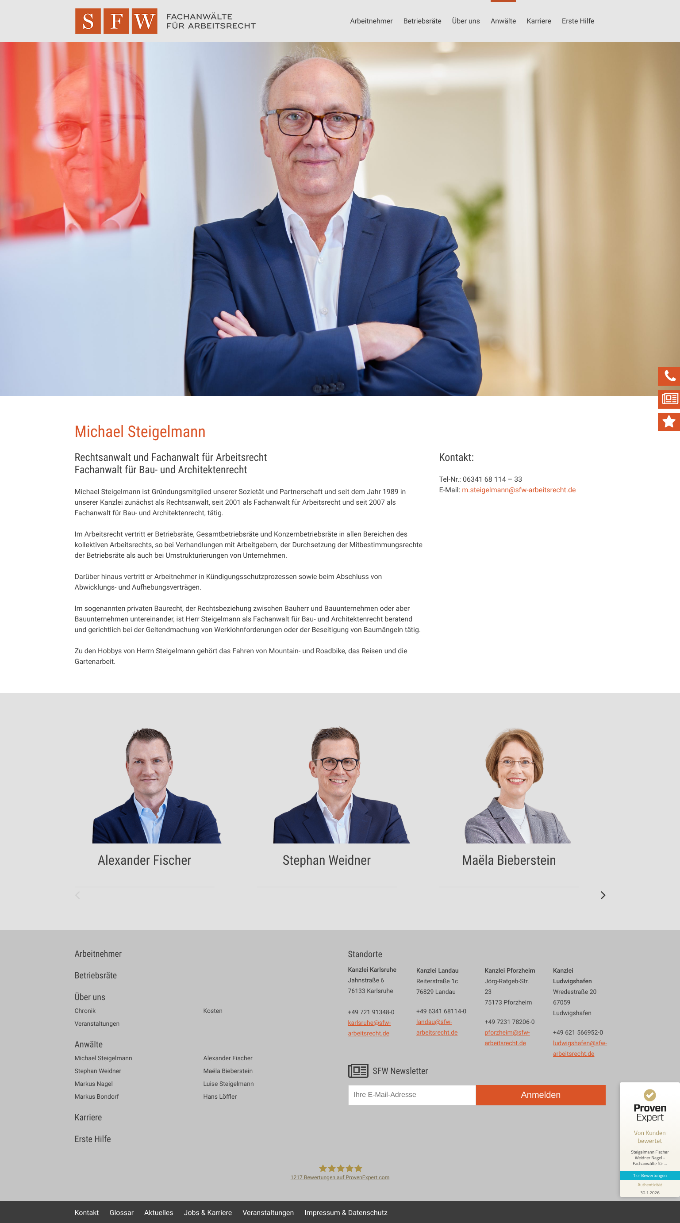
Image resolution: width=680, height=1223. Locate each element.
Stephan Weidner (98, 1071)
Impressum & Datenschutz (345, 1212)
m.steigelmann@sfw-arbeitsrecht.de (519, 490)
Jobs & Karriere (208, 1212)
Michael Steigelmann (103, 1058)
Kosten (213, 1011)
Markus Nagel (94, 1084)
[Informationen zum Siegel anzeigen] (650, 1188)
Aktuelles (158, 1212)
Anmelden (541, 1095)
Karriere (538, 21)
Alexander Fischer (228, 1058)
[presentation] (415, 1133)
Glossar (122, 1212)
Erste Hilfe (578, 21)
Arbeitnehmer (371, 21)
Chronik (85, 1011)
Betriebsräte (422, 21)
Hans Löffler (220, 1096)
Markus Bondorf (97, 1096)
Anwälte (503, 21)
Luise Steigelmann (229, 1084)
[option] (158, 804)
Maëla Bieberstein (228, 1071)
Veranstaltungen (97, 1023)
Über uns (466, 21)
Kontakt (87, 1212)
